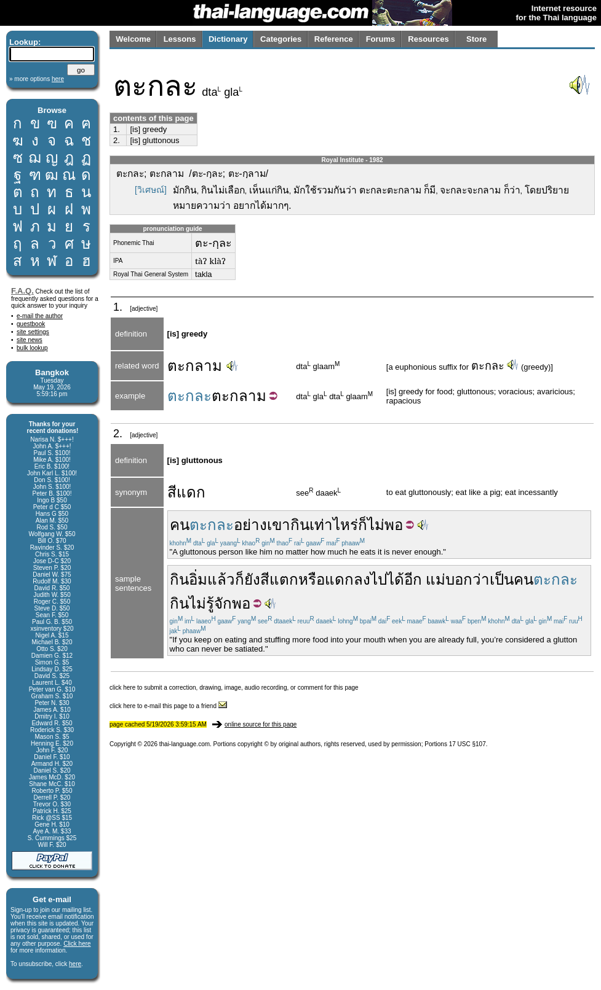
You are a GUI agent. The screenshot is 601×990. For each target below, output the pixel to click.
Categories (280, 39)
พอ (393, 524)
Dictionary (228, 39)
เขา (278, 524)
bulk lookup (32, 348)
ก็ (362, 524)
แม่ (435, 579)
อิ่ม (198, 579)
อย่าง (250, 524)
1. (116, 129)
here (75, 964)
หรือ (311, 579)
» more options (36, 79)
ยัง (252, 579)
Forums (381, 39)
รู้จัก (219, 603)
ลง (362, 579)
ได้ (395, 579)
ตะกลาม (194, 365)
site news (29, 340)
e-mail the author (40, 316)
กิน (299, 524)
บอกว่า (467, 579)
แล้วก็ (225, 579)
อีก (413, 579)
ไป (378, 579)
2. (116, 140)
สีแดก (186, 492)
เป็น (502, 579)
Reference (333, 39)
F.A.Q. (22, 290)
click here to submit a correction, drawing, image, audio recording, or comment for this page (234, 687)
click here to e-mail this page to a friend (168, 706)
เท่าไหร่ (333, 524)
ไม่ (375, 524)
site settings (33, 332)
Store (476, 39)
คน (179, 524)
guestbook (31, 324)
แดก (339, 579)
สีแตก (279, 579)
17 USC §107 (467, 744)
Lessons (180, 39)
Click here (76, 943)
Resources (428, 39)
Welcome (133, 39)
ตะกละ (487, 366)
